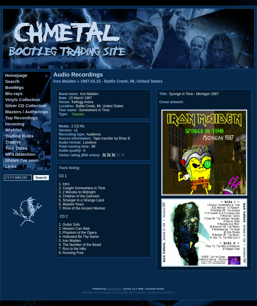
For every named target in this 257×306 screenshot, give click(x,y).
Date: (63, 98)
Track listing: (69, 168)
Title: (164, 94)
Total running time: (74, 146)
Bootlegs (14, 87)
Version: (65, 130)
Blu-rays (13, 93)
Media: (64, 126)
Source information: (75, 138)
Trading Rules (19, 135)
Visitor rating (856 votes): (79, 155)
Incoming (14, 123)
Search (12, 81)
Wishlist (13, 129)
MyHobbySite (113, 289)
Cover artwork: (171, 102)
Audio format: (70, 142)
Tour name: (68, 110)
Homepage (16, 75)
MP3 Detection (20, 154)
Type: (63, 114)
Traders (13, 142)
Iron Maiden (64, 81)
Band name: (69, 94)
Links (10, 166)
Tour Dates (16, 148)
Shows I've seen (21, 160)
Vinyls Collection (22, 99)
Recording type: (72, 134)
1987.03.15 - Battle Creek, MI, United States (121, 81)
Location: (66, 106)
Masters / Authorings (26, 111)
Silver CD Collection (25, 105)
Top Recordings (21, 117)
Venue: (64, 102)
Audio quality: (70, 151)
